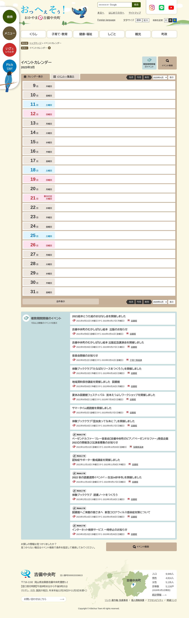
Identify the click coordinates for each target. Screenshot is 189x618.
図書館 (134, 321)
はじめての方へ (116, 13)
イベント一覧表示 (65, 76)
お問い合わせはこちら (35, 599)
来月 (147, 77)
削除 (49, 47)
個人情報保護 (137, 600)
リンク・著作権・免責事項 (116, 600)
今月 (139, 77)
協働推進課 (138, 447)
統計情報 (156, 595)
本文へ (100, 13)
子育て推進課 (136, 360)
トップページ (36, 43)
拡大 (146, 20)
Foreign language (106, 20)
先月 (131, 77)
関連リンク (172, 600)
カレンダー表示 (35, 76)
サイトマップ (135, 13)
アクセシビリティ (155, 600)
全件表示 (60, 301)
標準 (139, 20)
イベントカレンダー (38, 48)
